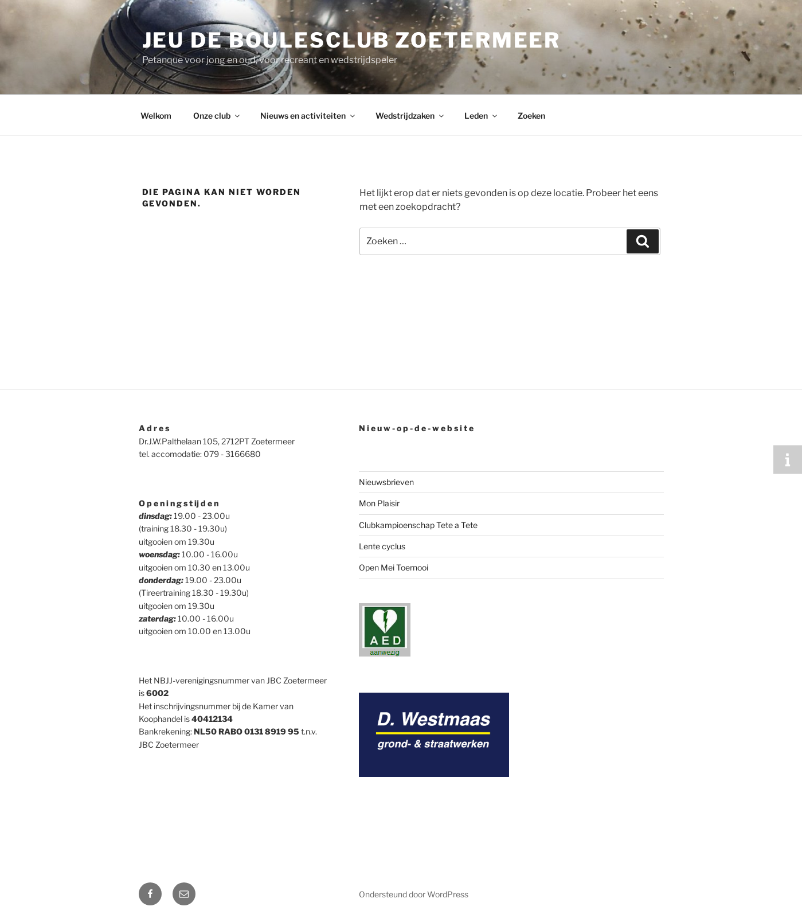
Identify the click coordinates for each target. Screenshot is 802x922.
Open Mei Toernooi (393, 567)
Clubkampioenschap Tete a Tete (418, 525)
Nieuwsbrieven (386, 482)
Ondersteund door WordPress (413, 894)
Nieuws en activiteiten (308, 115)
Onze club (217, 115)
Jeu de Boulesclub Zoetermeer (351, 40)
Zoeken (531, 115)
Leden (481, 115)
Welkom (155, 115)
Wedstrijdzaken (410, 115)
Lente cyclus (382, 546)
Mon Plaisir (379, 503)
